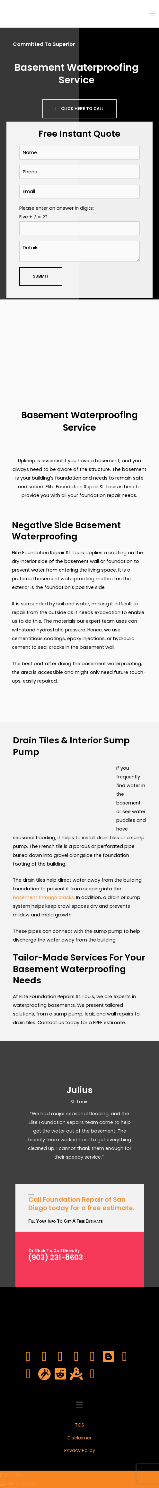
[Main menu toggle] (152, 13)
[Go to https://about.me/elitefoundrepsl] (76, 1374)
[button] (79, 108)
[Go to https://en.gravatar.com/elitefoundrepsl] (44, 1374)
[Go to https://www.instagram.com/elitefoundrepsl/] (92, 1357)
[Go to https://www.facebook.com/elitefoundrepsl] (28, 1357)
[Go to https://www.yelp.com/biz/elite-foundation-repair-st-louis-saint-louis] (92, 1374)
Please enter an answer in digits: (79, 220)
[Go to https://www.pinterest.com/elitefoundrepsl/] (124, 1357)
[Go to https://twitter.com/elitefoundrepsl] (44, 1357)
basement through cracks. (44, 897)
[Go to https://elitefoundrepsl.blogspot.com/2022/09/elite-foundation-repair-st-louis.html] (108, 1357)
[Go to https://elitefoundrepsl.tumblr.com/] (28, 1374)
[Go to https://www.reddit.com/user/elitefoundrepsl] (60, 1374)
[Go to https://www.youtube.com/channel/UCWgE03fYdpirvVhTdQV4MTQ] (76, 1357)
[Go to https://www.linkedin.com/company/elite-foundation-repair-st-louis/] (60, 1357)
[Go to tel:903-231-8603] (86, 1257)
